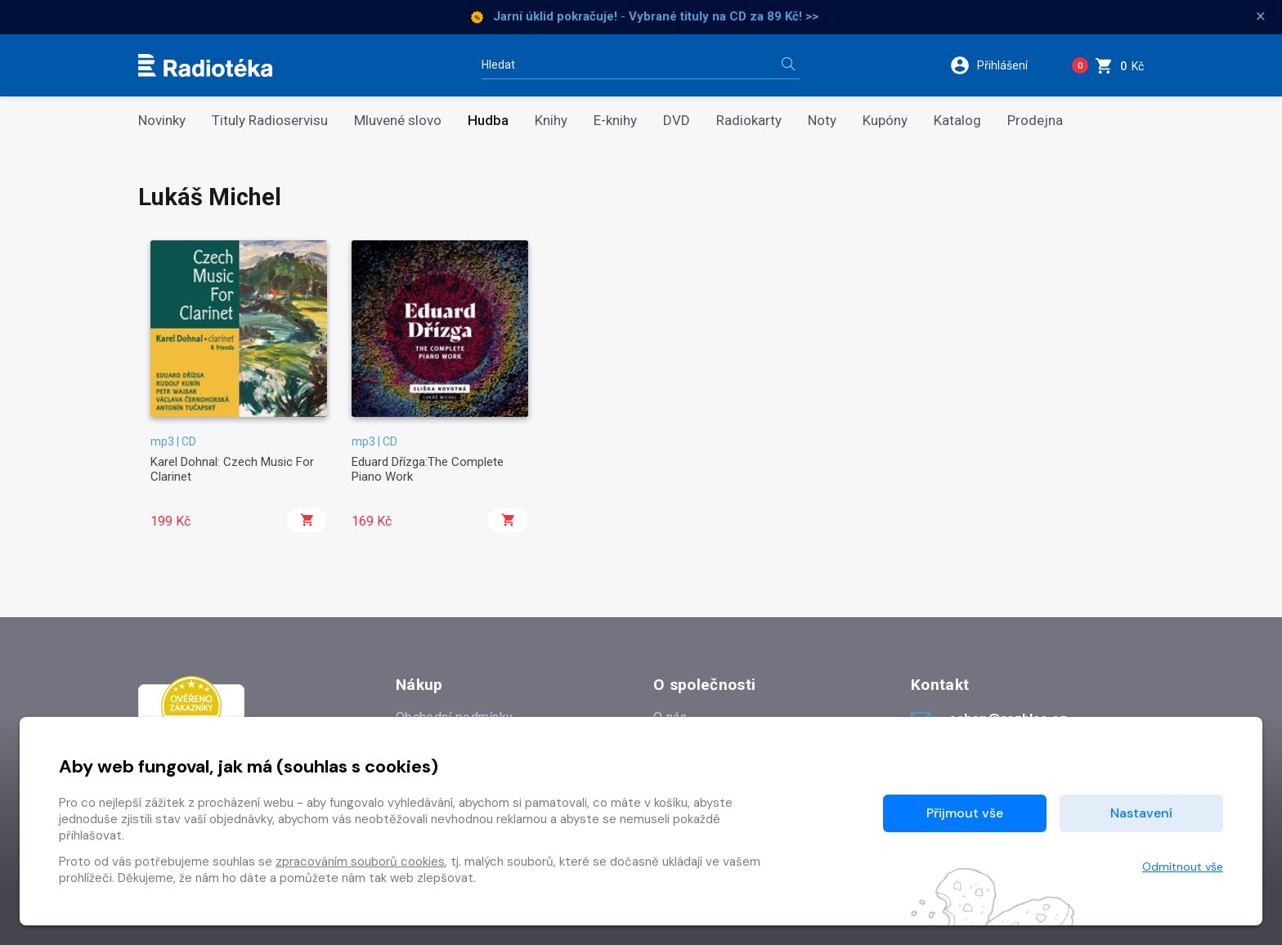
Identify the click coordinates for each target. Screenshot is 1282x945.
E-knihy (615, 121)
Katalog (957, 121)
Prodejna (1035, 121)
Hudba (488, 121)
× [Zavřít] (1261, 16)
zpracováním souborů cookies (360, 861)
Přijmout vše (964, 813)
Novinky (162, 121)
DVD (676, 121)
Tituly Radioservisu (270, 121)
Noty (822, 121)
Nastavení (1141, 813)
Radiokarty (749, 121)
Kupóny (885, 121)
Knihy (551, 121)
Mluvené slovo (398, 121)
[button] (999, 65)
